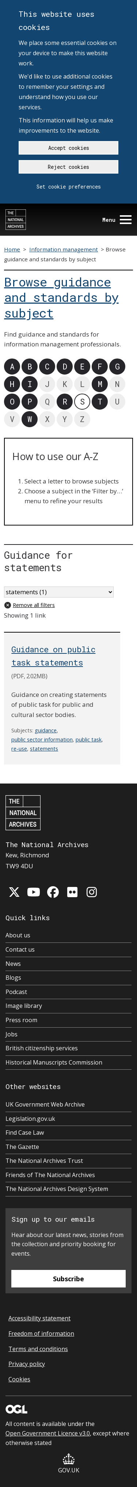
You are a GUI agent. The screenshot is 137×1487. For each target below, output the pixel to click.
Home (12, 249)
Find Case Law (24, 1132)
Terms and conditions (38, 1349)
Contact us (20, 949)
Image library (23, 1006)
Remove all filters (34, 605)
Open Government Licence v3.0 (47, 1433)
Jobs (11, 1034)
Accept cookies (68, 147)
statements (44, 748)
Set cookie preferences (69, 186)
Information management (63, 249)
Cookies (19, 1379)
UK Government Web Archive (45, 1104)
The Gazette (22, 1147)
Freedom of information (41, 1333)
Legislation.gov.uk (30, 1119)
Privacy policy (26, 1364)
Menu (117, 219)
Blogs (13, 978)
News (13, 964)
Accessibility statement (39, 1318)
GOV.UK (68, 1463)
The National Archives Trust (44, 1161)
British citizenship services (41, 1048)
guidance (46, 730)
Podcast (16, 992)
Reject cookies (68, 166)
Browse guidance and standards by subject (61, 297)
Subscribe (68, 1278)
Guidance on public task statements (53, 655)
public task (89, 739)
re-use (19, 748)
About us (17, 935)
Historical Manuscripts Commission (53, 1062)
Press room (21, 1020)
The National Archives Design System (56, 1189)
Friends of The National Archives (50, 1175)
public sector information (42, 739)
